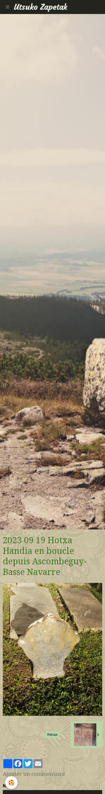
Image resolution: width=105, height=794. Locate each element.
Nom (7, 786)
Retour (52, 735)
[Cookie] (11, 782)
